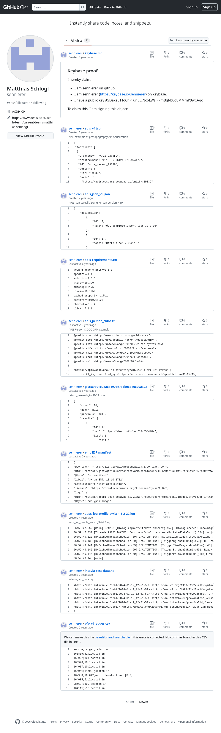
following (38, 103)
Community (103, 722)
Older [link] (130, 702)
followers (18, 103)
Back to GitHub (115, 7)
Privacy (64, 722)
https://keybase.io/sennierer (123, 94)
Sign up (209, 7)
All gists (95, 7)
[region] (137, 89)
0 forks (166, 54)
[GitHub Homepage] (17, 721)
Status (89, 722)
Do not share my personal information (182, 722)
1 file (153, 54)
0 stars (205, 54)
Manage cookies (146, 722)
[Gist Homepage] (15, 7)
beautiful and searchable (112, 637)
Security (77, 722)
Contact (128, 722)
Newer (143, 702)
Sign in (192, 7)
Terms (53, 722)
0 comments (185, 54)
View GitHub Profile (30, 136)
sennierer (75, 53)
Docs (117, 722)
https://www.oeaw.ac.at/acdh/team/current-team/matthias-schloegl (32, 122)
